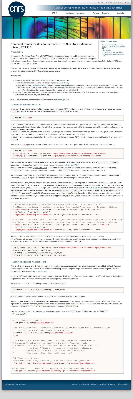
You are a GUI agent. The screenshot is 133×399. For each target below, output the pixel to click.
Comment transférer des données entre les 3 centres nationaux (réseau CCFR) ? (113, 46)
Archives (94, 384)
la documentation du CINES (68, 165)
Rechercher (117, 2)
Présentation (107, 50)
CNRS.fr (74, 384)
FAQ (88, 384)
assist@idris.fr (63, 100)
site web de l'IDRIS (93, 188)
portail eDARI (63, 83)
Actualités (121, 13)
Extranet (81, 384)
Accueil (100, 2)
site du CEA (41, 271)
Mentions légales (122, 384)
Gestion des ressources (75, 13)
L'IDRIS (54, 13)
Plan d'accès (111, 384)
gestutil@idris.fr (42, 85)
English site (108, 2)
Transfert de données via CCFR (113, 52)
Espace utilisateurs (101, 13)
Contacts (101, 384)
